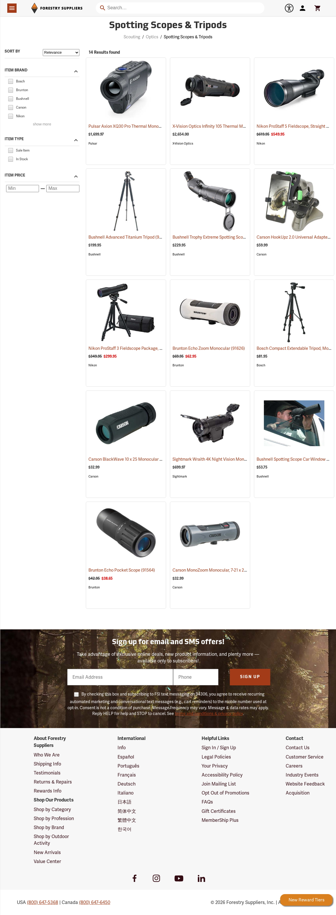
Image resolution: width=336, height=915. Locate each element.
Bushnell (94, 254)
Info (122, 748)
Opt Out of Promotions (225, 793)
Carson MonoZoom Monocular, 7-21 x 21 (217, 570)
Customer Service (304, 757)
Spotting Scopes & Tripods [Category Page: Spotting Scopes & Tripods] (168, 25)
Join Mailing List (219, 784)
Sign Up (250, 677)
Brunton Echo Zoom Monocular (209, 348)
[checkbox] (10, 81)
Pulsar (92, 143)
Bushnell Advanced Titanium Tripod (128, 237)
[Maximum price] (62, 188)
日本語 (124, 802)
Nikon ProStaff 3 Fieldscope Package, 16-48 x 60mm (144, 348)
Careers (294, 766)
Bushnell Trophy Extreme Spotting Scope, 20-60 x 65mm (232, 237)
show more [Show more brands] (42, 124)
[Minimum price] (22, 188)
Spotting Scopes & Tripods (188, 36)
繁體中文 (127, 820)
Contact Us (298, 748)
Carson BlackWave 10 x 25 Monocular (130, 459)
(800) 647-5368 (42, 902)
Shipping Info (47, 764)
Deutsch (127, 784)
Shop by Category (52, 809)
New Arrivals (47, 852)
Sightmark (180, 476)
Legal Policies (216, 757)
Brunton (178, 365)
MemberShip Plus (220, 820)
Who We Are (47, 755)
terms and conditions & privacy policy (209, 713)
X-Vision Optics (183, 143)
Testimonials (47, 773)
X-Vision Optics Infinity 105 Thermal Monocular (223, 126)
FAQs (207, 802)
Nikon (261, 143)
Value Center (47, 861)
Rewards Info (47, 791)
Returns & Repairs (53, 782)
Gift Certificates (219, 811)
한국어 (124, 829)
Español (126, 757)
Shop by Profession (54, 818)
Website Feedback (305, 784)
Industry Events (302, 775)
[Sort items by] (61, 52)
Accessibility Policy (222, 775)
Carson (261, 254)
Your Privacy (215, 766)
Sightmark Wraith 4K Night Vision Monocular (221, 459)
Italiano (126, 793)
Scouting (132, 36)
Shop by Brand (49, 827)
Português (128, 766)
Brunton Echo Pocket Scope (121, 570)
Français (127, 775)
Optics (152, 36)
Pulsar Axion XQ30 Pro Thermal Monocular (135, 126)
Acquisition (298, 793)
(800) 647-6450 (94, 902)
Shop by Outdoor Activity (51, 839)
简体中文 (127, 811)
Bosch (261, 365)
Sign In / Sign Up (219, 748)
